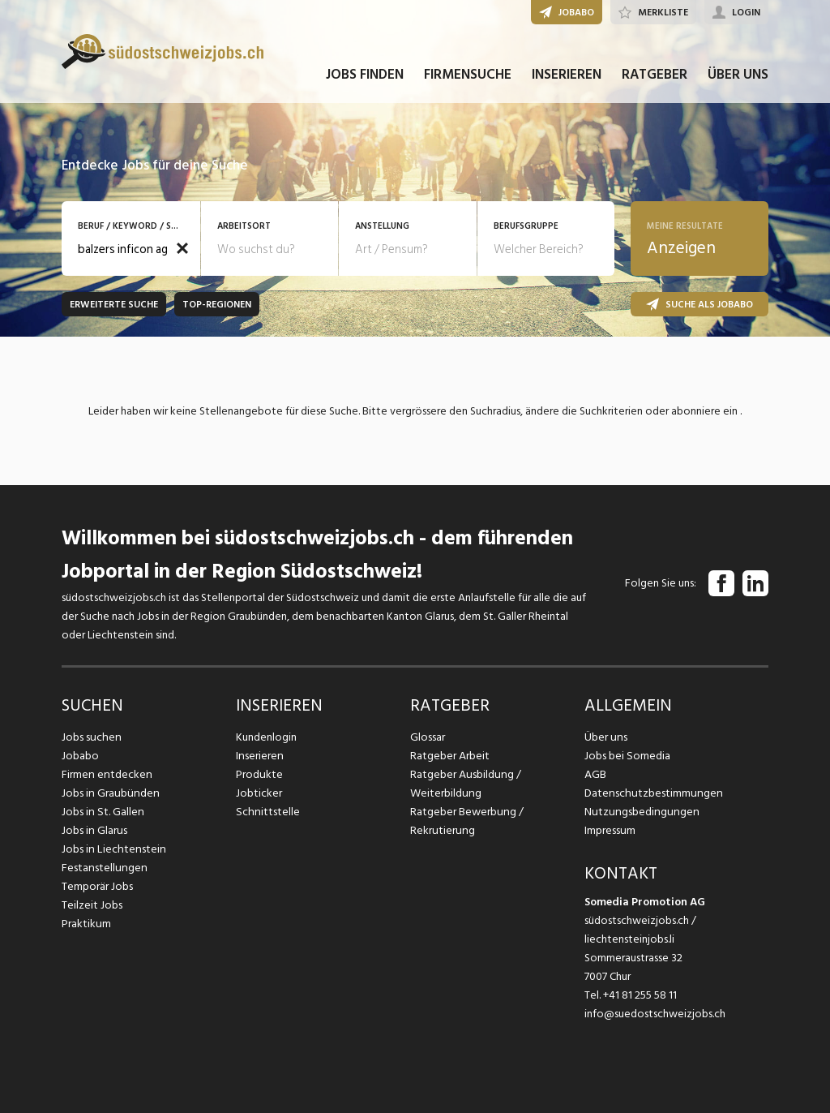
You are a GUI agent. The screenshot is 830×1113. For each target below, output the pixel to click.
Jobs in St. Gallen (102, 811)
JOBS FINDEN (365, 79)
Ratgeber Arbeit (450, 755)
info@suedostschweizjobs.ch (654, 1013)
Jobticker (259, 793)
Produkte (259, 774)
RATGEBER (654, 79)
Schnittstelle (266, 811)
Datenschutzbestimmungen (651, 793)
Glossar (427, 737)
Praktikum (86, 923)
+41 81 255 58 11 (640, 995)
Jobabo (80, 755)
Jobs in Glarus (94, 830)
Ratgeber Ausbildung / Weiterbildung (464, 783)
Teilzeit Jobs (92, 905)
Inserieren (259, 755)
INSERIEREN (566, 79)
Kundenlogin (266, 737)
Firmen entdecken (106, 774)
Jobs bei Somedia (627, 755)
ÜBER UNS (738, 79)
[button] (182, 248)
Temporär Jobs (97, 886)
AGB (595, 774)
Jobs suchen (90, 737)
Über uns (605, 737)
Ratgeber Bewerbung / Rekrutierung (466, 821)
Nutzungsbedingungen (639, 811)
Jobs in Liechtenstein (112, 849)
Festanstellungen (103, 867)
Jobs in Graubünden (109, 793)
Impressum (609, 830)
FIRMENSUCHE (467, 79)
